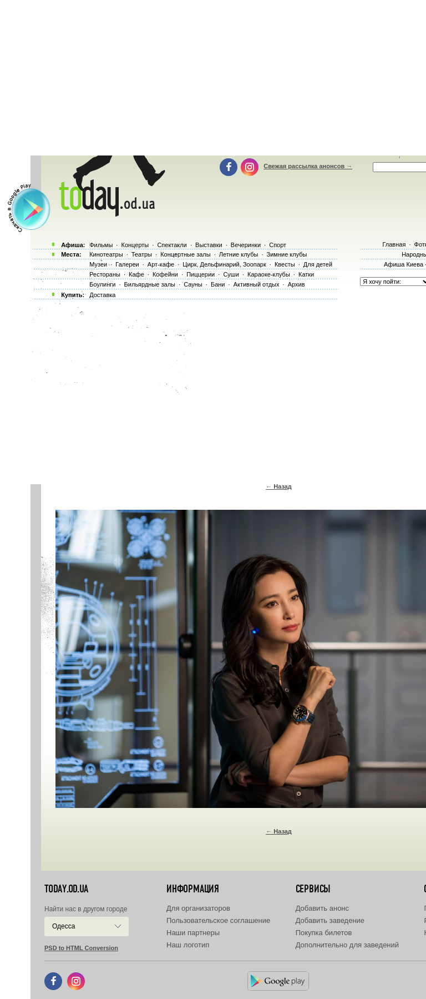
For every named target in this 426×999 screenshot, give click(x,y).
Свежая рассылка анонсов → (307, 166)
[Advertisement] (228, 388)
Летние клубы (238, 254)
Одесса (63, 926)
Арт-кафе (161, 264)
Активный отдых (257, 284)
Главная (393, 244)
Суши (231, 274)
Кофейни (165, 274)
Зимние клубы (287, 254)
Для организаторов (198, 908)
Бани (218, 284)
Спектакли (172, 245)
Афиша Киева (403, 264)
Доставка (102, 295)
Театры (141, 254)
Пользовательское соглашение (218, 920)
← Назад (279, 486)
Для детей (317, 264)
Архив (296, 284)
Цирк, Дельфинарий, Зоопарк (224, 264)
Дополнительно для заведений (347, 945)
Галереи (127, 264)
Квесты (285, 264)
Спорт (277, 245)
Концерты (135, 245)
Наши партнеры (193, 932)
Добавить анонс (322, 908)
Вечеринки (246, 245)
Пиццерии (200, 274)
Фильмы (101, 245)
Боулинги (102, 284)
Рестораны (104, 274)
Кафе (136, 274)
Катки (306, 274)
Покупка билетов (324, 932)
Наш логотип (187, 945)
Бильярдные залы (149, 284)
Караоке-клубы (268, 274)
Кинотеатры (106, 254)
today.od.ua (66, 889)
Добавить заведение (330, 920)
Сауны (193, 284)
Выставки (208, 245)
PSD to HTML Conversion (81, 948)
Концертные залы (185, 254)
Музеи (98, 264)
